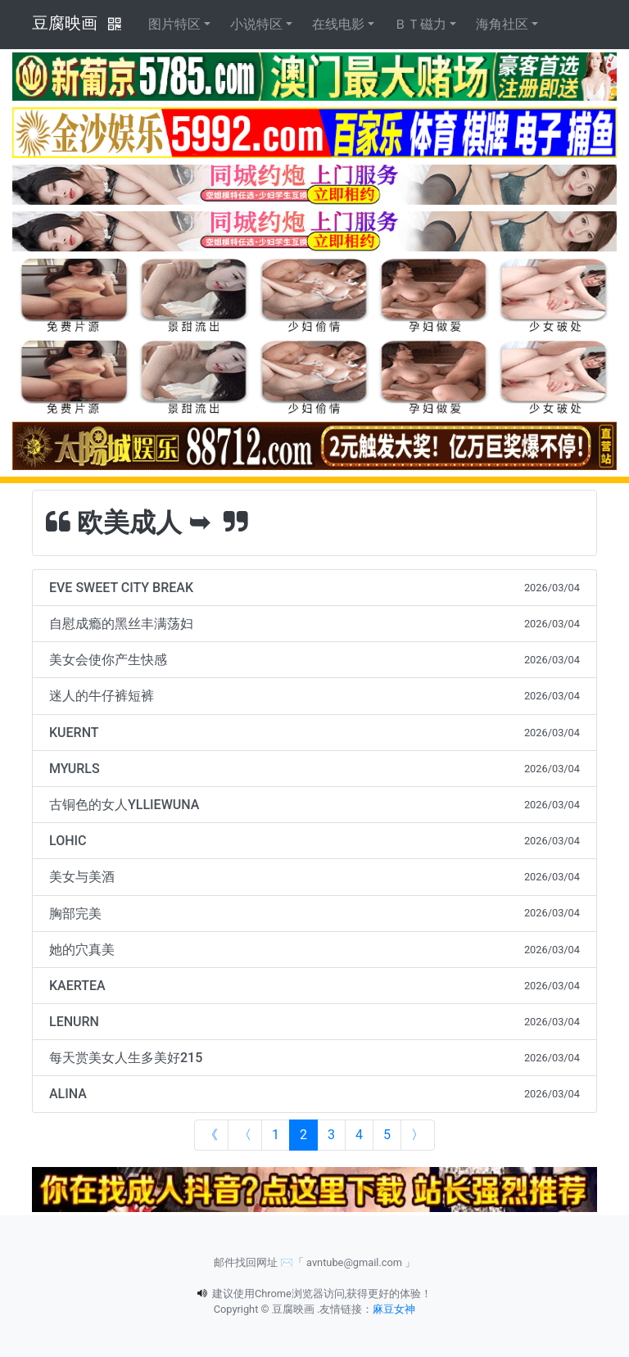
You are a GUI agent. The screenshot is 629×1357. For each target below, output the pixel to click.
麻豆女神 (394, 1309)
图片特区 (174, 24)
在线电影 (338, 24)
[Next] (417, 1135)
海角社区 (502, 24)
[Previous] (245, 1135)
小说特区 (256, 24)
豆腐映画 (64, 23)
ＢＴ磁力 (420, 24)
